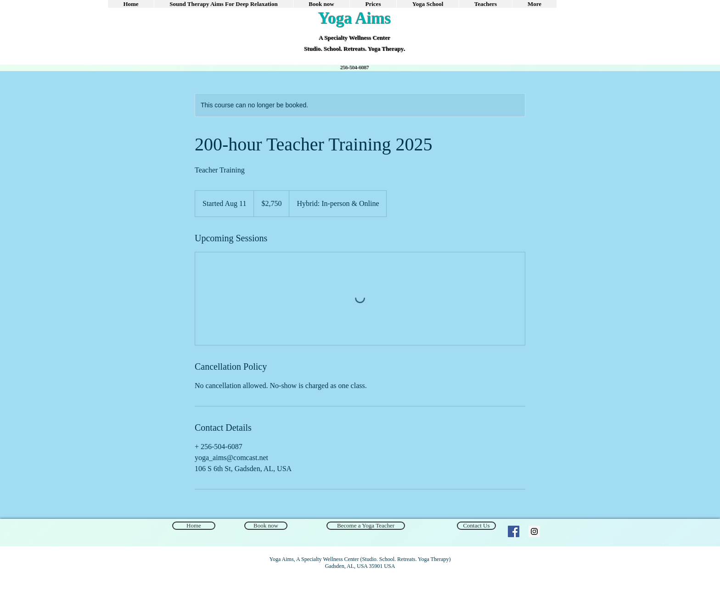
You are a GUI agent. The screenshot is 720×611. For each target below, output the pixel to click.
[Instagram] (534, 531)
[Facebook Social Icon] (513, 531)
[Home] (193, 526)
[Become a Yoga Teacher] (365, 526)
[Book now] (265, 526)
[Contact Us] (476, 526)
